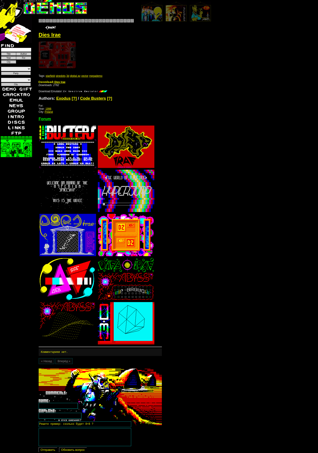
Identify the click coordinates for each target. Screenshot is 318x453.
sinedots (61, 75)
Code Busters (93, 98)
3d (67, 75)
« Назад (46, 361)
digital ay (75, 75)
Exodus (63, 98)
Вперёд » (64, 361)
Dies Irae (52, 82)
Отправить (48, 450)
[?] (74, 98)
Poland (49, 111)
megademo (95, 75)
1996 (48, 108)
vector (85, 75)
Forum (45, 119)
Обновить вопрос (73, 450)
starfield (50, 75)
